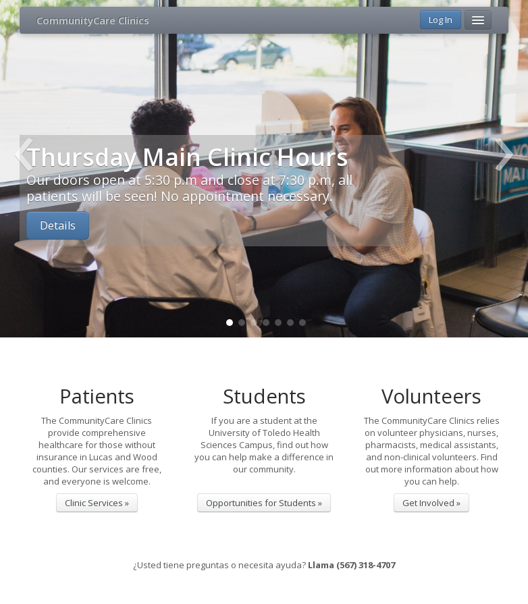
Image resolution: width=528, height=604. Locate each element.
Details (58, 225)
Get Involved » (431, 503)
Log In (440, 19)
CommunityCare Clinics (92, 20)
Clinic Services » (97, 503)
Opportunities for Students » (264, 503)
